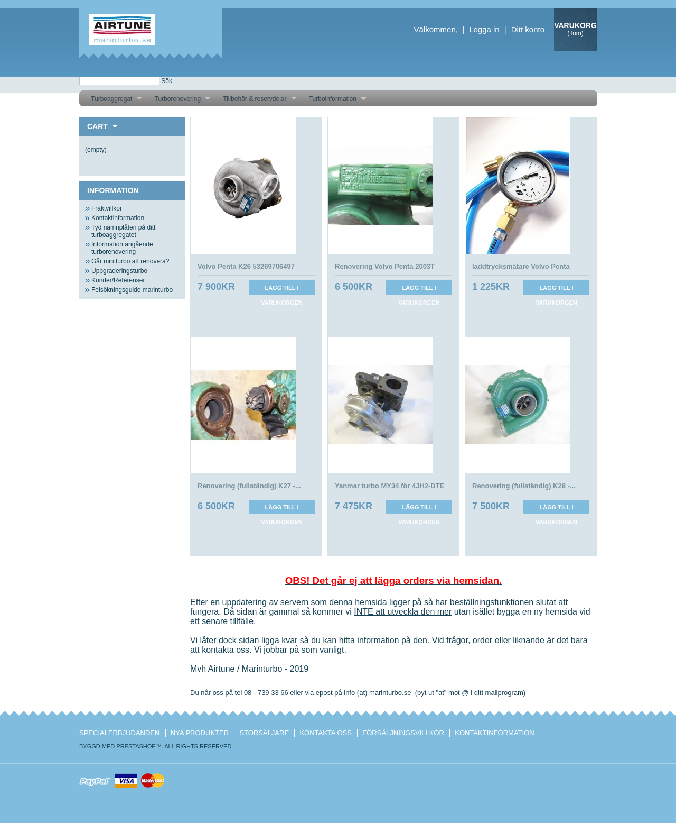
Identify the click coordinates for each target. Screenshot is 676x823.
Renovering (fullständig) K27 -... (249, 486)
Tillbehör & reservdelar (255, 99)
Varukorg (575, 25)
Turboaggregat (112, 99)
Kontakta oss (325, 733)
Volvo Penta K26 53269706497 (246, 266)
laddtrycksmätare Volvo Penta (521, 266)
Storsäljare (264, 733)
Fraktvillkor (106, 208)
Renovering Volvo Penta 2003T (385, 266)
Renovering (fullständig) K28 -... (524, 486)
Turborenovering (178, 99)
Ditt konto (527, 29)
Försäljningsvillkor (403, 733)
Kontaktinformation (117, 218)
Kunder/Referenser (118, 280)
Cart (97, 126)
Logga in (484, 29)
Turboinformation (333, 99)
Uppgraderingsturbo (119, 271)
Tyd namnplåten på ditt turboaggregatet (123, 231)
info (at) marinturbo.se (377, 693)
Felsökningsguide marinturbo (132, 290)
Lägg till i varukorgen (282, 290)
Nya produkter (200, 733)
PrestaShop (135, 746)
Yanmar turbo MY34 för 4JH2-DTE (389, 486)
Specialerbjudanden (119, 733)
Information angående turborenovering (122, 248)
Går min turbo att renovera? (130, 261)
